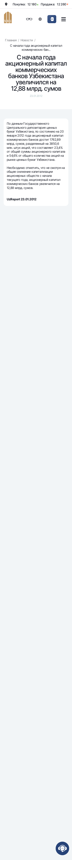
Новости (27, 40)
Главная (11, 40)
